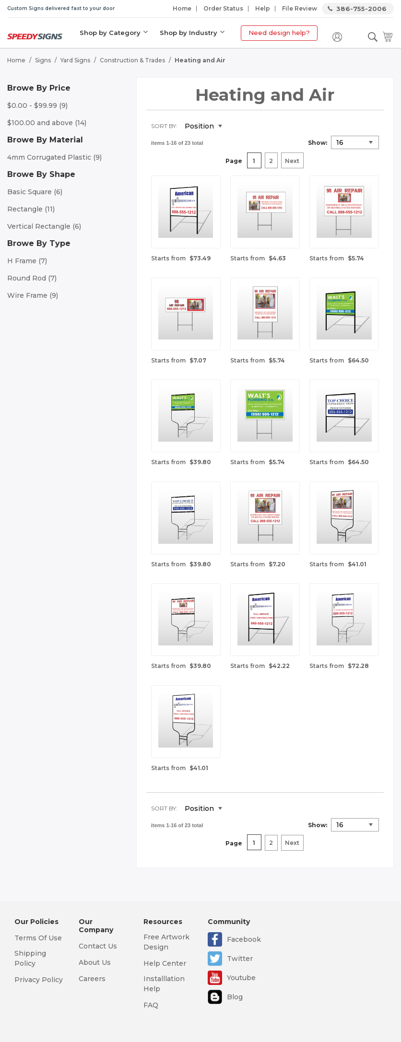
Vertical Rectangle (44, 226)
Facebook (244, 939)
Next (292, 160)
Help (262, 8)
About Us (95, 962)
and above (46, 122)
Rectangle (31, 209)
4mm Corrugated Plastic (54, 157)
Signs (43, 60)
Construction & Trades (132, 60)
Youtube (241, 977)
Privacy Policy (38, 979)
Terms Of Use (38, 938)
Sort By (163, 125)
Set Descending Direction (236, 126)
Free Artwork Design (166, 942)
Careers (92, 978)
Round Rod (32, 278)
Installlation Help (164, 983)
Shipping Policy (30, 958)
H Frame (27, 260)
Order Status (223, 8)
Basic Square (34, 191)
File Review (299, 8)
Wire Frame (32, 295)
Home (182, 8)
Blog (235, 997)
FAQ (150, 1005)
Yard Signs (75, 60)
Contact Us (98, 946)
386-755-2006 (361, 8)
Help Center (164, 963)
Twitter (240, 958)
